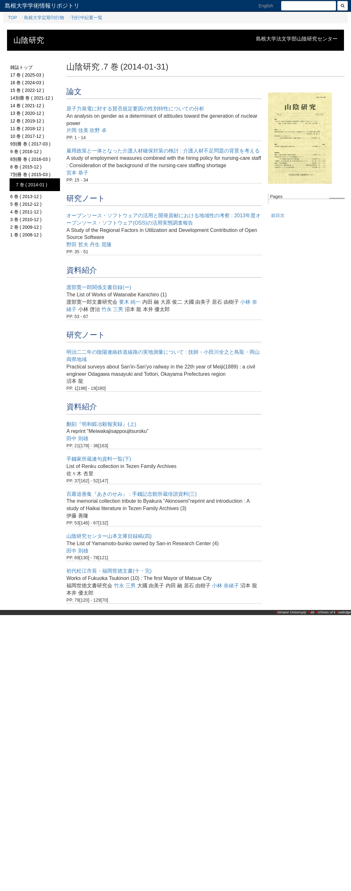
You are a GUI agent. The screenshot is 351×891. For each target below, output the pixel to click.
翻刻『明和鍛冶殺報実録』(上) (101, 424)
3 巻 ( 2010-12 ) (25, 219)
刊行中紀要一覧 (86, 17)
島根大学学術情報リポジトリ (42, 6)
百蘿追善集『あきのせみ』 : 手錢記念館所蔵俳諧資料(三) (131, 494)
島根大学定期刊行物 (44, 17)
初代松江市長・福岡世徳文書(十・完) (109, 571)
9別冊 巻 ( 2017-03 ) (30, 143)
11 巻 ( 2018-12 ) (27, 128)
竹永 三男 (112, 309)
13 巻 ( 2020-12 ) (27, 113)
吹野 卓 (98, 130)
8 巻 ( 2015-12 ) (25, 166)
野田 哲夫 (77, 244)
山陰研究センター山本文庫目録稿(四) (109, 536)
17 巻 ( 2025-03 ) (27, 75)
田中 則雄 (77, 438)
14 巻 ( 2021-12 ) (27, 105)
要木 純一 (130, 302)
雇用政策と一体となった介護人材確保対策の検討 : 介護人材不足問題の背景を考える (162, 150)
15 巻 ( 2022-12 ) (27, 90)
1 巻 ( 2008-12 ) (25, 234)
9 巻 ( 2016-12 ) (25, 151)
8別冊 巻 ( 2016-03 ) (30, 159)
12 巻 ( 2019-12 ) (27, 120)
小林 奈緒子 (225, 585)
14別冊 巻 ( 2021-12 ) (31, 97)
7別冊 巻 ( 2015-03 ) (30, 174)
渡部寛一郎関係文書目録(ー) (98, 287)
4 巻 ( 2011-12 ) (25, 211)
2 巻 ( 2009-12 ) (25, 227)
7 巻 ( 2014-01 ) (31, 184)
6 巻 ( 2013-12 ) (25, 196)
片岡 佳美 (77, 130)
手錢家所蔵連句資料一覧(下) (98, 459)
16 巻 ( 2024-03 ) (27, 82)
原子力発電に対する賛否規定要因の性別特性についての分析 (135, 108)
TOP (12, 17)
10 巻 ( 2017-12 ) (27, 136)
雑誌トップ (21, 67)
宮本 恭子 (77, 172)
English (265, 5)
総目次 (278, 215)
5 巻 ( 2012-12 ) (25, 204)
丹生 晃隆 (100, 244)
